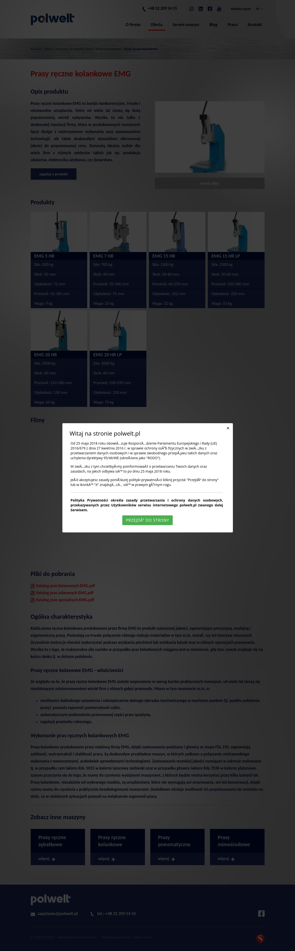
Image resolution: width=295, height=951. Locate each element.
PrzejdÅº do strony (147, 520)
